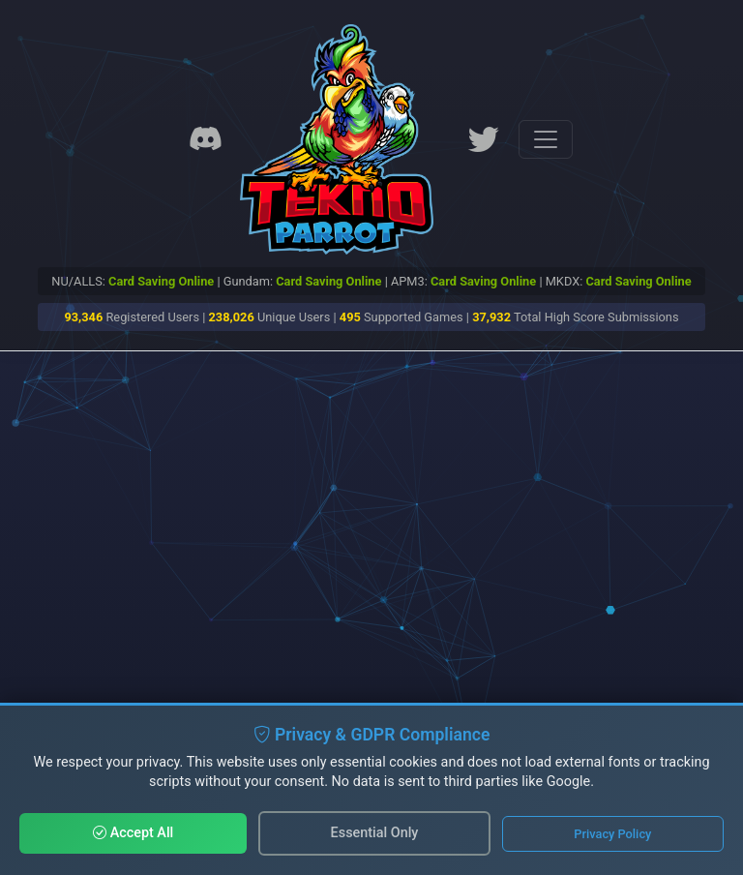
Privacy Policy (612, 834)
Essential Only (375, 833)
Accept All (133, 833)
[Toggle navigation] (546, 139)
